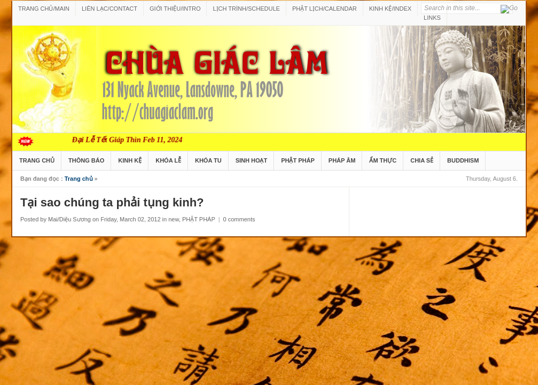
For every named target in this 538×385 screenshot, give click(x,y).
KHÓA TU (208, 160)
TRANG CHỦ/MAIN (43, 8)
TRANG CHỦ (36, 160)
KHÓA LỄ (168, 160)
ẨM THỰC (382, 160)
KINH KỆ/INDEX (390, 8)
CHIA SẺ (421, 160)
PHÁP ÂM (342, 160)
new (173, 219)
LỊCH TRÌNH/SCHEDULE (246, 8)
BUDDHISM (463, 160)
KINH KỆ (130, 160)
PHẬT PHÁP (298, 160)
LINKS (432, 17)
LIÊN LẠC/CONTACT (109, 8)
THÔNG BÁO (86, 160)
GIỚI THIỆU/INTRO (175, 8)
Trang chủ (79, 178)
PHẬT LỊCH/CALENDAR (324, 8)
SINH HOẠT (252, 160)
